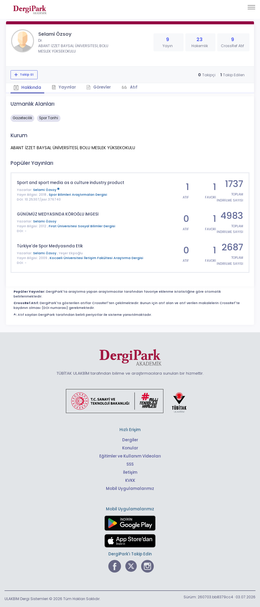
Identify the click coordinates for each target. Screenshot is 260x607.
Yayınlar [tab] (64, 87)
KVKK (130, 480)
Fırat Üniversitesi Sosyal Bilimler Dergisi (82, 226)
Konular (130, 448)
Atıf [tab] (133, 87)
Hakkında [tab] (27, 87)
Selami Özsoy (46, 190)
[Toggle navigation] (251, 7)
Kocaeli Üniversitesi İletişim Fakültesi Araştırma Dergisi (96, 258)
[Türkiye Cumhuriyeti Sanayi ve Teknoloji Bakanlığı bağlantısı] (130, 401)
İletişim (130, 472)
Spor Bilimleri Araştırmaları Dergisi (78, 194)
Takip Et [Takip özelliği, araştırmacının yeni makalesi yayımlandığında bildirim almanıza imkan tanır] (26, 74)
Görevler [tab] (98, 87)
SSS (130, 464)
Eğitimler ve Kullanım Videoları (130, 456)
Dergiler (130, 440)
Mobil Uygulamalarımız (130, 488)
